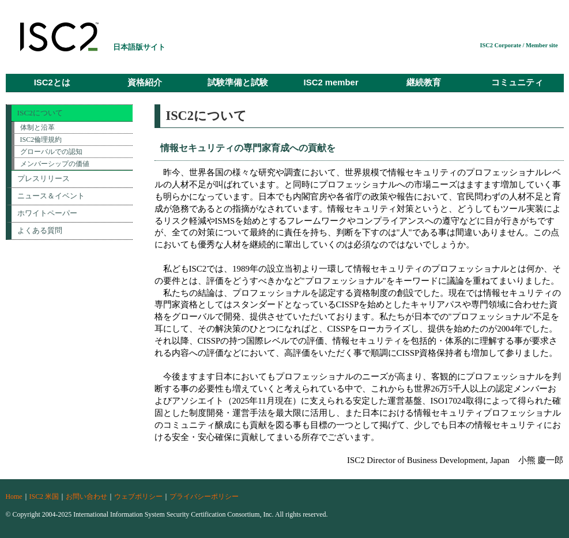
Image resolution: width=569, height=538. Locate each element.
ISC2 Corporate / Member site (518, 45)
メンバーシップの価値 (54, 164)
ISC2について (40, 112)
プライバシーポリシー (204, 496)
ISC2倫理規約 (41, 140)
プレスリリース (43, 178)
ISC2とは (52, 82)
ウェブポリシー (138, 496)
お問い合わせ (86, 496)
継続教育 (423, 82)
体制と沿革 (37, 127)
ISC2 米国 (44, 496)
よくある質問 (39, 230)
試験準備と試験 (238, 82)
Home (14, 496)
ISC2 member (331, 82)
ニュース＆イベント (51, 195)
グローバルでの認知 (51, 152)
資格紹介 (144, 82)
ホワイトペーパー (47, 213)
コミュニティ (517, 82)
